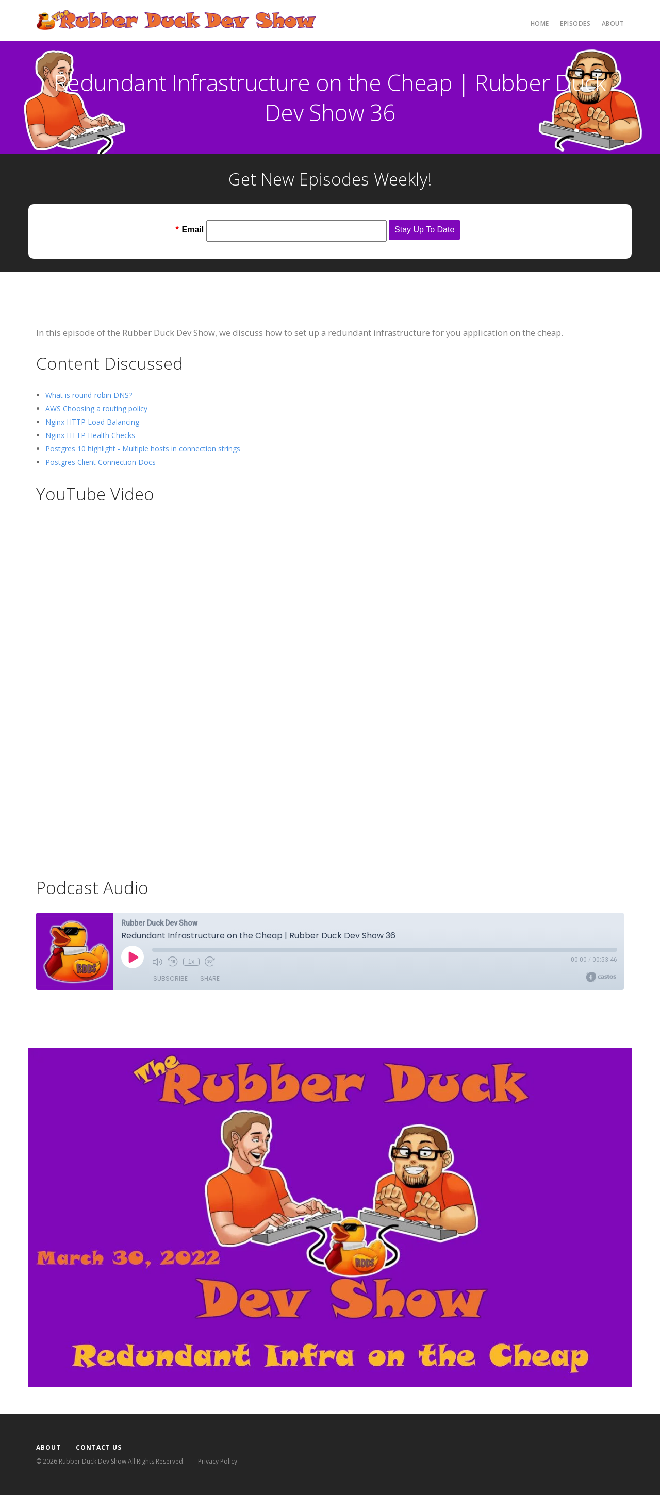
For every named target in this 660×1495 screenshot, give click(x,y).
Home (540, 23)
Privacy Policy (217, 1461)
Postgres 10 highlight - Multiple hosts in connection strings (142, 448)
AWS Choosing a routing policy (96, 408)
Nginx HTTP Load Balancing (92, 422)
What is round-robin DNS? (88, 395)
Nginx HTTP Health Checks (90, 435)
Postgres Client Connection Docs (100, 462)
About (613, 23)
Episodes (575, 23)
